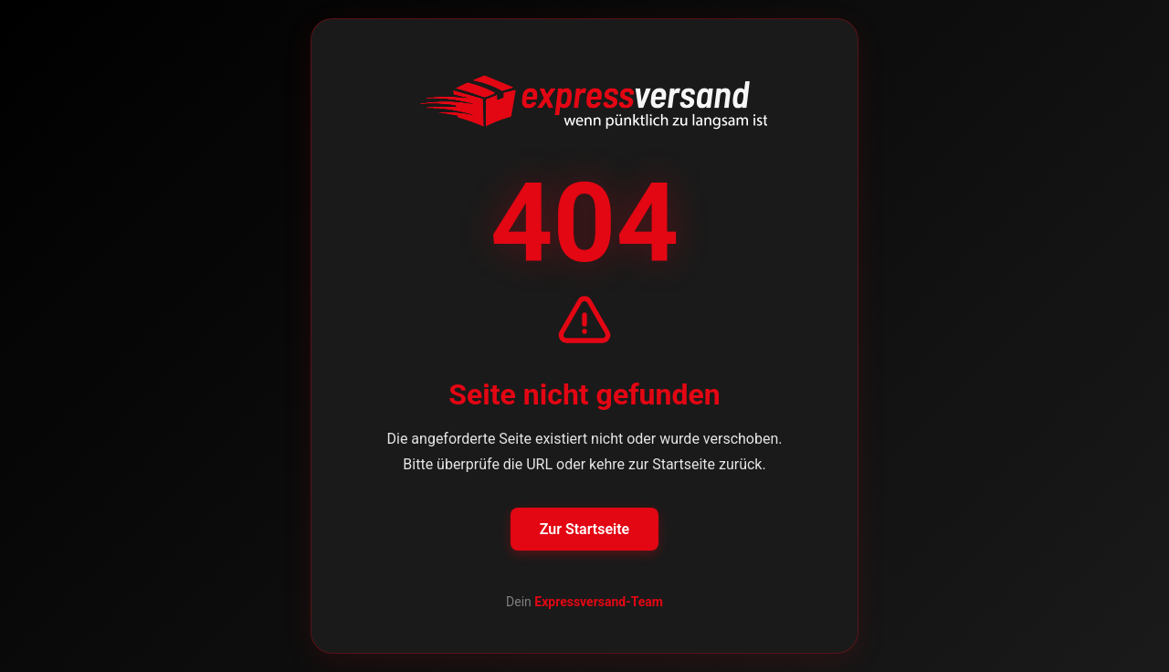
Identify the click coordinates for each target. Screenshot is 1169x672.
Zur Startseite (584, 529)
